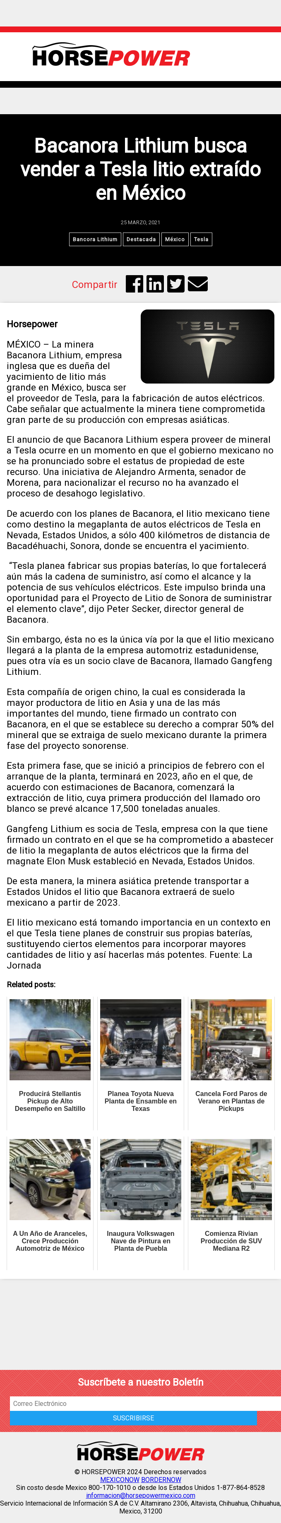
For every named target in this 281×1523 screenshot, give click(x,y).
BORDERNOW (161, 1480)
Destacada (141, 239)
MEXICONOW (119, 1480)
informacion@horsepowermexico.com (140, 1495)
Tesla (201, 239)
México (175, 239)
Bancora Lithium (95, 239)
